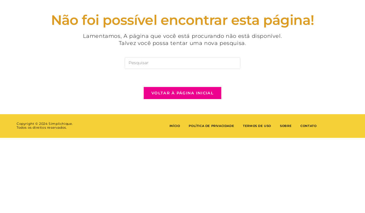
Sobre (286, 126)
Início (174, 126)
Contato (308, 126)
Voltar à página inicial (182, 93)
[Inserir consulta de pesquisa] (182, 63)
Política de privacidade (211, 126)
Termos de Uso (257, 126)
